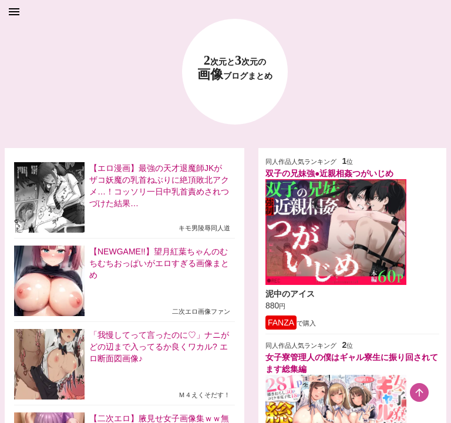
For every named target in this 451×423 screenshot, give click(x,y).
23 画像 (234, 68)
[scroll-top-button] (419, 392)
